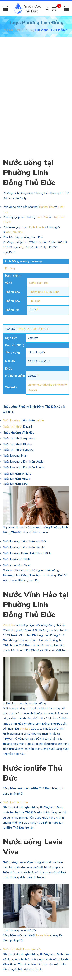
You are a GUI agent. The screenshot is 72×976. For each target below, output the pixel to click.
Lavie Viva (43, 935)
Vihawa (25, 729)
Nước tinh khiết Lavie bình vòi (22, 949)
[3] (21, 246)
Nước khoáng (11, 420)
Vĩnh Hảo (9, 625)
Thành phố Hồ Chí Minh (44, 292)
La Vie (40, 420)
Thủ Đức (34, 301)
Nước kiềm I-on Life (15, 802)
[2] (37, 374)
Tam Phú (42, 217)
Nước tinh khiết (12, 427)
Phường (10, 268)
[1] (37, 309)
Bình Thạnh (36, 227)
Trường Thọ (46, 207)
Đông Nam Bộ (38, 283)
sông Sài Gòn (14, 232)
